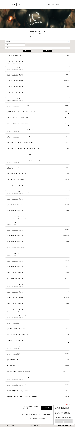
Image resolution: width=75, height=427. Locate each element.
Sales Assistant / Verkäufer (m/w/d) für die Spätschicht (19, 316)
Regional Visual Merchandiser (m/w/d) (15, 204)
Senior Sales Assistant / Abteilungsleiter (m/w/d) (18, 328)
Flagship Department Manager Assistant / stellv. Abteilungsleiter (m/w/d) (23, 148)
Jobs (49, 4)
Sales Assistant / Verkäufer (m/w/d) (15, 272)
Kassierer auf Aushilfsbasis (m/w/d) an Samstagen (18, 185)
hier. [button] (71, 417)
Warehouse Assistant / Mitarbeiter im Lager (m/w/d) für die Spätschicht (23, 396)
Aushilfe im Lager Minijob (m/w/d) (14, 55)
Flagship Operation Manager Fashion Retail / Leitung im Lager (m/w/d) (23, 167)
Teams (53, 4)
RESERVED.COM (36, 425)
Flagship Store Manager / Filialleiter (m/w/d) (17, 173)
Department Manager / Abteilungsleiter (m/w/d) (18, 105)
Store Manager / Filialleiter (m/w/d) (15, 340)
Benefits (57, 4)
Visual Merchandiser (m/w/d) (13, 347)
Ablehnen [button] (68, 422)
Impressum (6, 425)
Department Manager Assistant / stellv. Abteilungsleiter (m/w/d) (21, 111)
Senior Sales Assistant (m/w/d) (14, 322)
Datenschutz (12, 425)
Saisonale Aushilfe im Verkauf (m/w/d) (15, 210)
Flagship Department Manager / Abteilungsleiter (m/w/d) (20, 130)
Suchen (27, 51)
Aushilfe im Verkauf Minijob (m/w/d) (15, 61)
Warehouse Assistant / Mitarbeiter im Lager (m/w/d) (19, 371)
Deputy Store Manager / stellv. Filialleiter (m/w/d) (18, 117)
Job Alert (46, 407)
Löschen (47, 51)
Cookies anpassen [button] (59, 422)
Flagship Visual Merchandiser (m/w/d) (15, 179)
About (62, 4)
